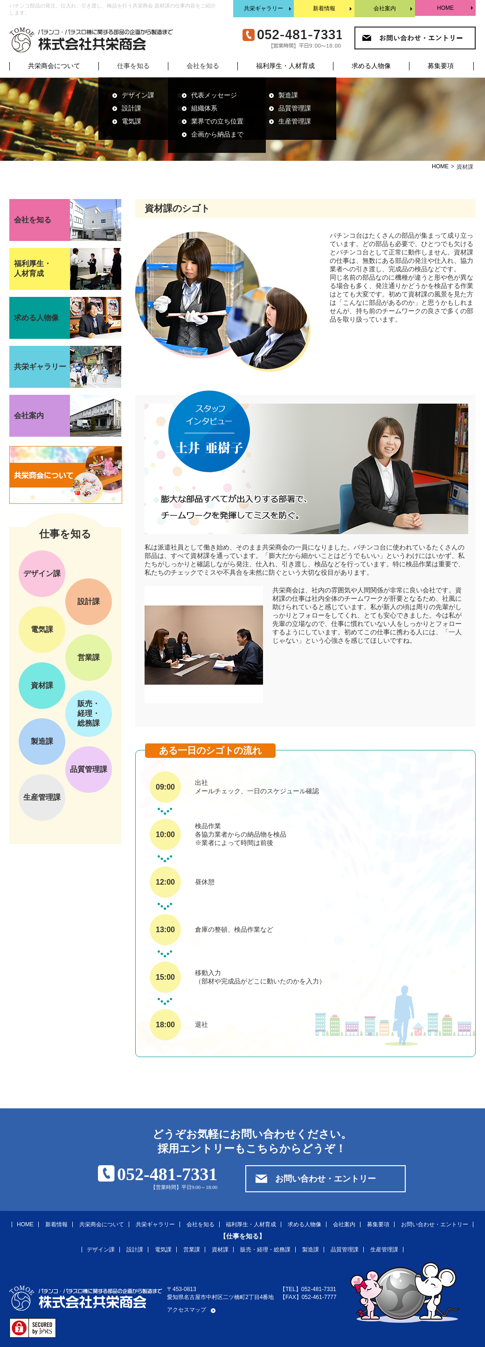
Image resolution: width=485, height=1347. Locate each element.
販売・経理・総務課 (88, 713)
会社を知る (201, 1224)
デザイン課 (138, 95)
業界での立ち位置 (217, 121)
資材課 (42, 685)
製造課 (288, 95)
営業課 (88, 657)
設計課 (131, 108)
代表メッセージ (214, 95)
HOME (445, 8)
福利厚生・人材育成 (285, 65)
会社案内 (385, 8)
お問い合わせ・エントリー (325, 1178)
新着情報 (324, 8)
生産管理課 (294, 121)
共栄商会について (54, 65)
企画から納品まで (217, 134)
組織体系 (204, 108)
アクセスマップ (186, 1309)
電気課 (131, 121)
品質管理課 (294, 108)
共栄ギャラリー (263, 8)
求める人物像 (371, 65)
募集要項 (441, 65)
